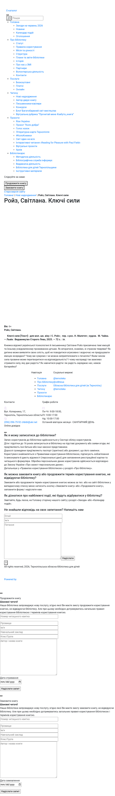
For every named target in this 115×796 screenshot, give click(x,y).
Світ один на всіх (25, 139)
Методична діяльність (28, 156)
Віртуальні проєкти (26, 146)
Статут (19, 43)
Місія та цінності (25, 50)
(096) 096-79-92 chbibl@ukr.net (20, 422)
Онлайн (20, 89)
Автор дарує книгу (26, 100)
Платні (19, 86)
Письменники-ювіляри (28, 103)
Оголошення (23, 36)
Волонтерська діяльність (30, 71)
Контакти (21, 75)
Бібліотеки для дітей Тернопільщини (36, 167)
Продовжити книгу (15, 183)
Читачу (14, 93)
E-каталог (11, 10)
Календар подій (24, 32)
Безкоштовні (23, 82)
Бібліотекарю (17, 153)
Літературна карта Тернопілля (32, 132)
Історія (20, 61)
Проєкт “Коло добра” (27, 125)
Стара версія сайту (14, 191)
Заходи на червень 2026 (29, 25)
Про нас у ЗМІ (23, 64)
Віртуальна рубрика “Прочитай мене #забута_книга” (45, 114)
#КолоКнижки (24, 135)
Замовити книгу (14, 187)
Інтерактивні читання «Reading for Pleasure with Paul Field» (48, 142)
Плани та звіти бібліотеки (30, 57)
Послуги (14, 78)
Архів (19, 149)
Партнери (21, 68)
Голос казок (22, 128)
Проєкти (15, 117)
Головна (14, 22)
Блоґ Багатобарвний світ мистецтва (36, 110)
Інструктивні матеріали (29, 171)
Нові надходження (26, 96)
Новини (20, 29)
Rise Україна (23, 121)
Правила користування (29, 47)
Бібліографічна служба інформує (34, 160)
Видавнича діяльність (28, 164)
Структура (21, 54)
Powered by (33, 579)
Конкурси (21, 107)
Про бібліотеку (18, 39)
